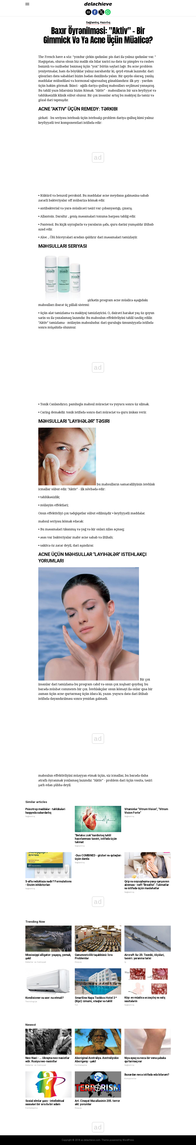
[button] (27, 4)
